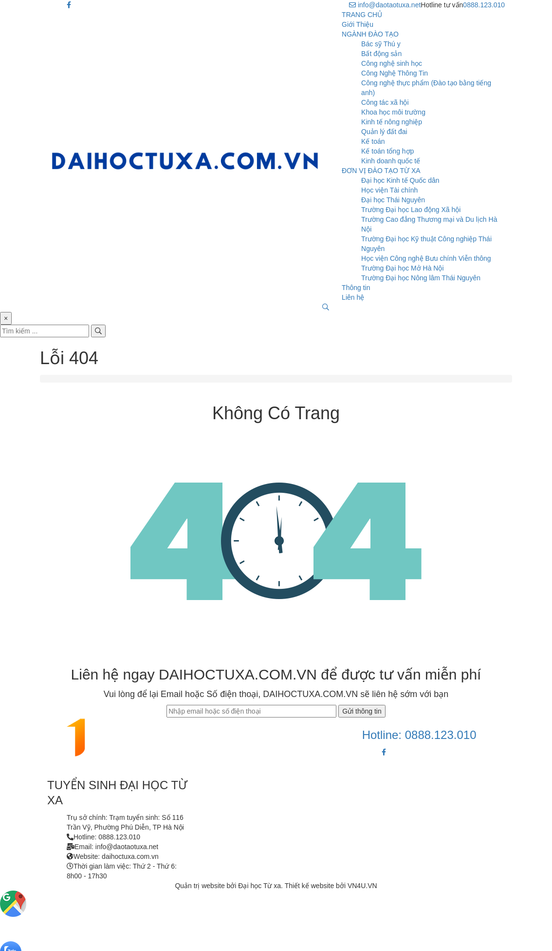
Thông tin (356, 287)
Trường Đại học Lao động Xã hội (410, 209)
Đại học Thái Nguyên (393, 200)
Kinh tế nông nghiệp (391, 122)
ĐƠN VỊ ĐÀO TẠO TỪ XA (381, 171)
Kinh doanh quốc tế (390, 161)
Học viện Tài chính (389, 190)
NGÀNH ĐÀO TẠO (370, 34)
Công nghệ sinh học (391, 63)
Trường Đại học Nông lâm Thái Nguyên (420, 278)
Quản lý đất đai (384, 132)
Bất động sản (381, 54)
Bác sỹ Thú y (381, 44)
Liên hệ (353, 297)
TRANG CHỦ (362, 15)
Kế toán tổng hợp (387, 151)
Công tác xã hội (385, 102)
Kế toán (373, 141)
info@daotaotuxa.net (385, 5)
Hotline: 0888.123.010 (419, 734)
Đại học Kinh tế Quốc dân (400, 180)
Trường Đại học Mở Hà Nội (402, 268)
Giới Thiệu (357, 24)
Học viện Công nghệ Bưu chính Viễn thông (426, 258)
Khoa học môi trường (393, 112)
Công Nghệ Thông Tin (394, 73)
